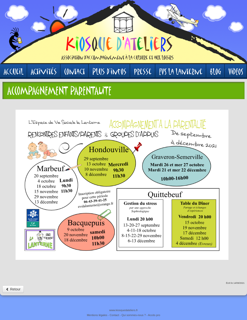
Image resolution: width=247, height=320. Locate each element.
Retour (13, 289)
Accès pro (154, 315)
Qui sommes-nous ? (134, 315)
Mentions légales (97, 315)
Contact (114, 315)
